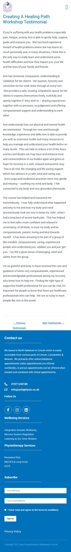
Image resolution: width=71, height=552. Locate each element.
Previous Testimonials (19, 324)
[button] (67, 7)
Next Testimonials (53, 323)
